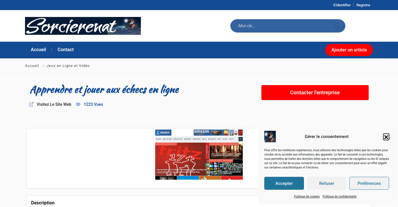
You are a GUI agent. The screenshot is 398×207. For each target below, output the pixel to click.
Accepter (284, 183)
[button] (386, 136)
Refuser (326, 183)
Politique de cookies (307, 196)
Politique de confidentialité (340, 196)
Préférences (369, 183)
